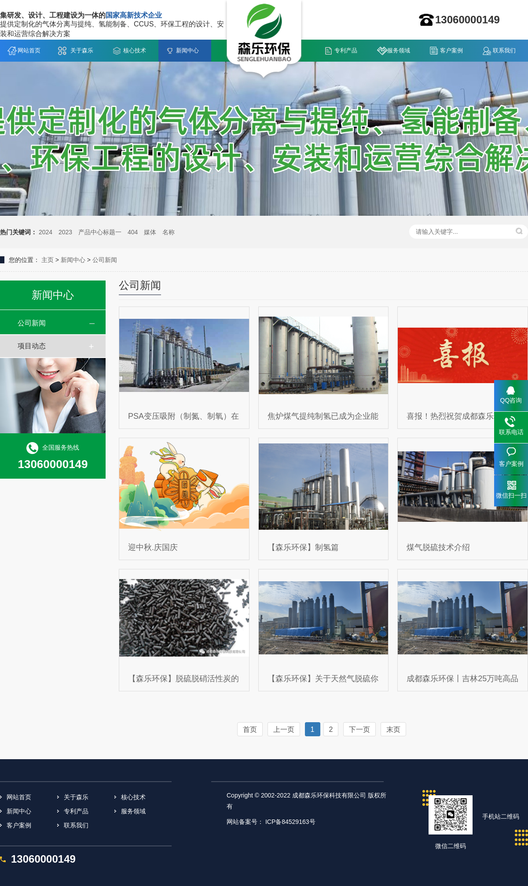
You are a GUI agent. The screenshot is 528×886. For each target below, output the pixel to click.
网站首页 (29, 50)
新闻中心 (187, 50)
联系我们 (504, 50)
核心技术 (134, 50)
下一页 (359, 729)
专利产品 (345, 50)
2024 (45, 232)
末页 (393, 729)
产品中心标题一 (99, 232)
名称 (168, 232)
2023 (65, 232)
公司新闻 (104, 259)
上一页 (283, 729)
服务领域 (398, 50)
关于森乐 (81, 50)
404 (133, 232)
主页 (47, 259)
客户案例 (451, 50)
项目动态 (32, 346)
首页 (250, 729)
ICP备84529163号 (290, 821)
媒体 (150, 232)
